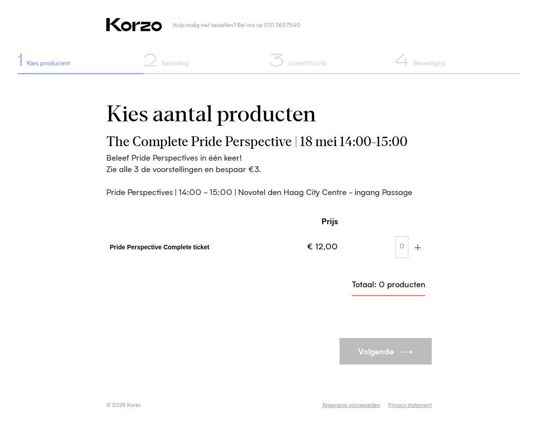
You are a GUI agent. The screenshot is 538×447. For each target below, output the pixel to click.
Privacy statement (410, 405)
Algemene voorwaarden (351, 405)
